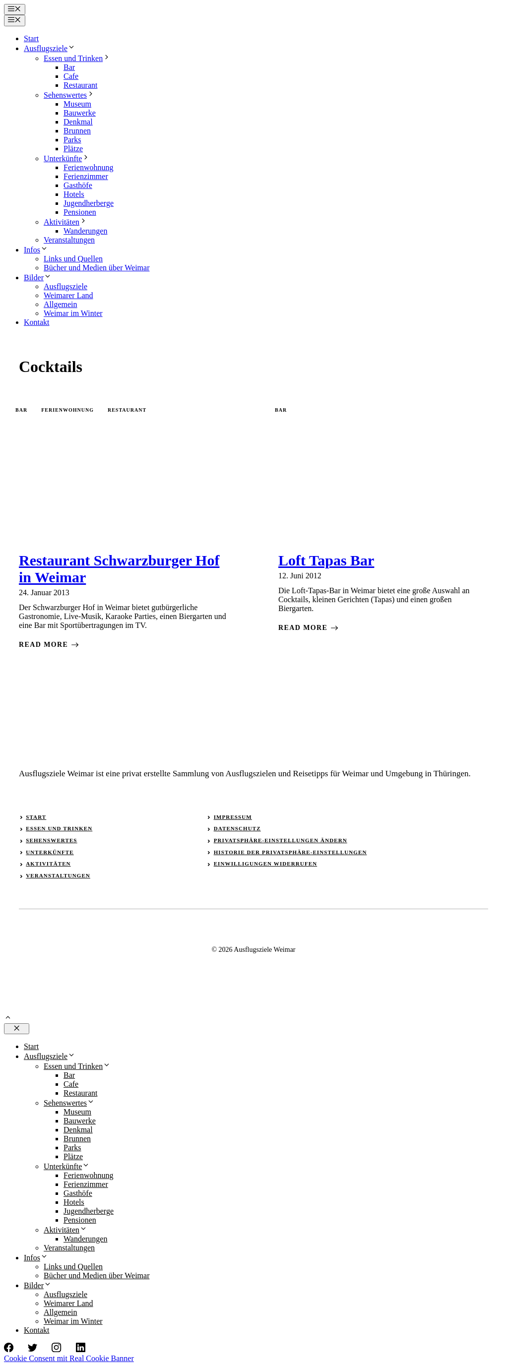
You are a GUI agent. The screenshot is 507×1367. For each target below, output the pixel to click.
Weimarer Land (68, 295)
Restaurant (80, 85)
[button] (8, 1018)
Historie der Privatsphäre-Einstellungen (290, 852)
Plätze (73, 148)
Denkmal (78, 122)
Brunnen (77, 130)
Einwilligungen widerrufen (265, 864)
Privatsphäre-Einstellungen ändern (280, 840)
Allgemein (60, 304)
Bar (69, 67)
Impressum (233, 817)
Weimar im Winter (73, 313)
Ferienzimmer (85, 176)
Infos (36, 250)
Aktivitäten (65, 222)
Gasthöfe (77, 185)
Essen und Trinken (77, 58)
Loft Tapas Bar (326, 560)
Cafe (70, 76)
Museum (77, 104)
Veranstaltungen (69, 240)
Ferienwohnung (88, 167)
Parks (72, 139)
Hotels (73, 194)
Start (31, 38)
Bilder (38, 277)
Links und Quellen (73, 258)
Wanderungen (85, 231)
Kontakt (37, 322)
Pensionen (79, 212)
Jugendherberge (88, 203)
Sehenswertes (69, 95)
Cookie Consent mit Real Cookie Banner (69, 1358)
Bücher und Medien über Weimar (96, 267)
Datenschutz (237, 828)
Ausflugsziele (49, 48)
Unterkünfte (67, 158)
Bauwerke (79, 113)
